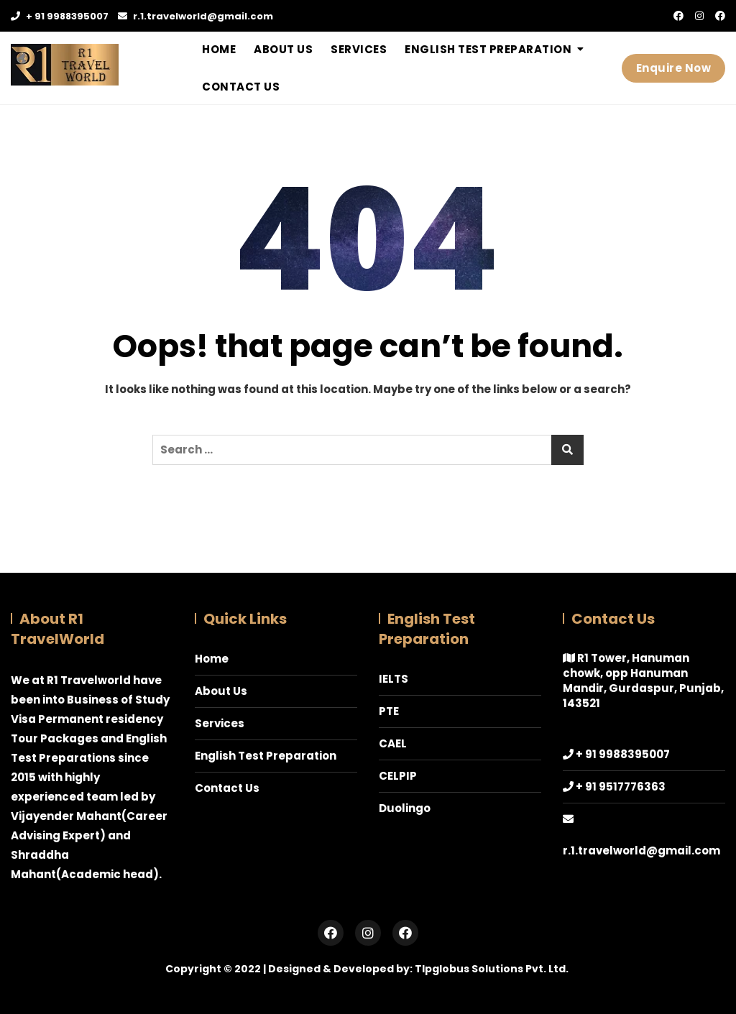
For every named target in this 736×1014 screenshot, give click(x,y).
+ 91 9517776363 (621, 786)
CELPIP (398, 775)
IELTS (393, 678)
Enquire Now (674, 67)
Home (219, 49)
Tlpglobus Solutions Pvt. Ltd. (492, 969)
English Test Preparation (488, 49)
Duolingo (405, 808)
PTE (389, 711)
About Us (283, 49)
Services (359, 49)
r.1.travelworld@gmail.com (195, 16)
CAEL (393, 743)
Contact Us (241, 86)
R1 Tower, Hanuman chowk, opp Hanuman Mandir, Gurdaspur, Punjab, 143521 (643, 680)
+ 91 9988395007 (60, 16)
